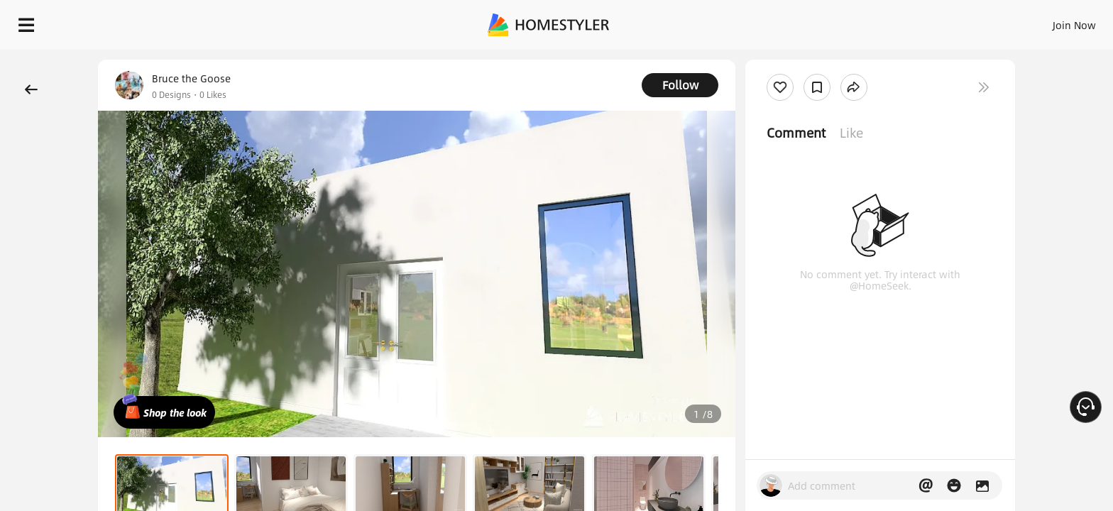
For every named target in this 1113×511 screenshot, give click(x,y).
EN (952, 21)
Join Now (903, 21)
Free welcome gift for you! (818, 60)
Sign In (850, 21)
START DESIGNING (1042, 21)
